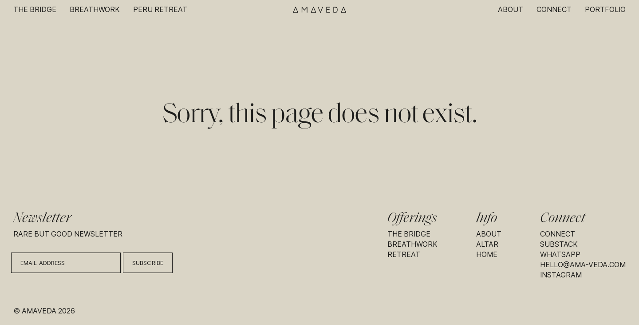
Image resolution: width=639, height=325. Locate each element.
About (510, 9)
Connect (554, 9)
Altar (487, 244)
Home (486, 254)
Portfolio (605, 9)
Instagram (561, 275)
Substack (559, 244)
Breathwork (95, 9)
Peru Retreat (160, 9)
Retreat (403, 254)
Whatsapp (560, 254)
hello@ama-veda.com (583, 265)
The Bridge (34, 9)
